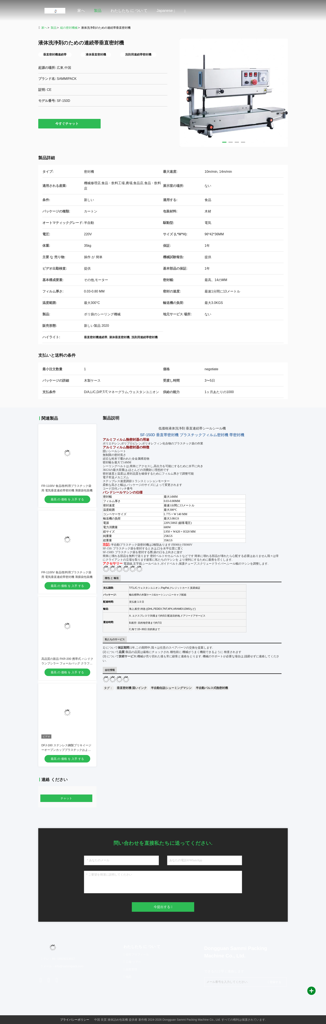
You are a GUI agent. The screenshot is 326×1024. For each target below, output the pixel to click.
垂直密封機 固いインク (132, 688)
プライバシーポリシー (74, 1019)
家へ (81, 11)
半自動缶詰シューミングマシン (171, 688)
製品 (97, 11)
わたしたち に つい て (129, 11)
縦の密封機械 (69, 27)
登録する (274, 982)
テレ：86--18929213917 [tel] (58, 958)
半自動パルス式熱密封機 (212, 688)
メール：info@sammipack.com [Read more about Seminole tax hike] (62, 966)
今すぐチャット (69, 123)
